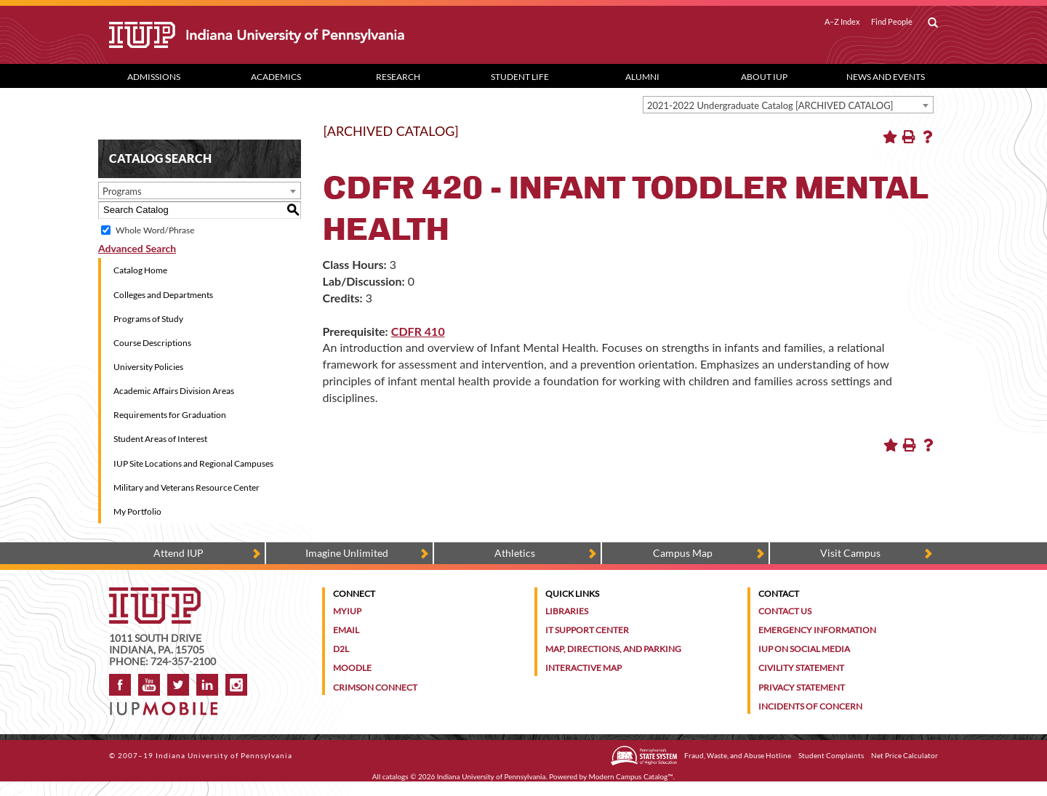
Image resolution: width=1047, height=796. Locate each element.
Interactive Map (583, 667)
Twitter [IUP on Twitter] (178, 685)
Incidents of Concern (810, 706)
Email (346, 629)
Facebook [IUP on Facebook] (120, 685)
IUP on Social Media (804, 648)
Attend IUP (178, 553)
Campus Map (683, 553)
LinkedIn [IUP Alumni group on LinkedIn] (207, 685)
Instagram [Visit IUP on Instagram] (236, 685)
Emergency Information (817, 629)
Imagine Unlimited (346, 553)
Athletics (514, 553)
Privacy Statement (801, 687)
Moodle (352, 667)
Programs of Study (148, 318)
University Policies (148, 366)
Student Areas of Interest (160, 438)
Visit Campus (850, 553)
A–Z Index (842, 21)
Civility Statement (801, 667)
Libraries (566, 611)
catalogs (395, 776)
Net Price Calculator (904, 755)
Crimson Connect (375, 687)
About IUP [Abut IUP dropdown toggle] (764, 76)
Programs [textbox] (122, 191)
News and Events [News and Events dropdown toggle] (885, 76)
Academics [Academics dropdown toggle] (276, 76)
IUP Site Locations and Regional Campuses (193, 463)
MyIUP (347, 611)
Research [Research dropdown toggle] (398, 76)
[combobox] (788, 104)
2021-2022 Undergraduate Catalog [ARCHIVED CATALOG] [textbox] (770, 105)
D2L (341, 648)
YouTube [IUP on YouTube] (149, 685)
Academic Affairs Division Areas (173, 390)
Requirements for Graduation (169, 414)
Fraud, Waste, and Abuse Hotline (737, 755)
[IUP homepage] (155, 594)
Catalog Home (140, 270)
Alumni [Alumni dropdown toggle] (642, 76)
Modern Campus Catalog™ (631, 776)
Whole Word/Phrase (155, 230)
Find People (891, 21)
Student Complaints (831, 755)
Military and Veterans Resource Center (186, 487)
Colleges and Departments (163, 294)
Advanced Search (137, 248)
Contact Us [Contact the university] (784, 611)
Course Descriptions (152, 342)
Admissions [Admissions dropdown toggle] (153, 76)
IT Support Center (587, 629)
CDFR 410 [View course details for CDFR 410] (418, 331)
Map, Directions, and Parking (613, 648)
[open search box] (933, 23)
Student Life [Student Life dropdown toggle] (520, 76)
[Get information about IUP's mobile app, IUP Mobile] (168, 704)
